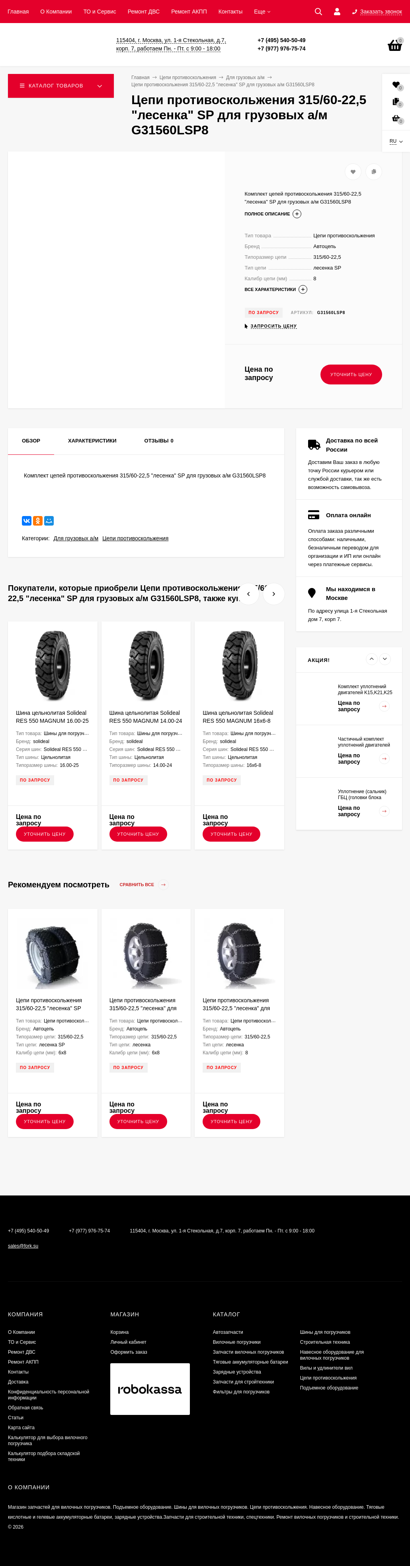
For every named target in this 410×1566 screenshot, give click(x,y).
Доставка (18, 1382)
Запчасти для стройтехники (243, 1382)
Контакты (230, 11)
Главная (18, 11)
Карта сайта (21, 1427)
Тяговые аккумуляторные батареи (250, 1362)
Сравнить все (144, 884)
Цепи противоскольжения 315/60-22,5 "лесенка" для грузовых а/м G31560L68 (143, 1008)
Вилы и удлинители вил (326, 1368)
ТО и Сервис (99, 11)
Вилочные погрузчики (237, 1342)
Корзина (119, 1332)
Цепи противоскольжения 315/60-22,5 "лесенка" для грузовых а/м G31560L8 (236, 1008)
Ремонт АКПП (189, 11)
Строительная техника (325, 1342)
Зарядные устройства (237, 1372)
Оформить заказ (128, 1352)
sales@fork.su (23, 1246)
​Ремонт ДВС (144, 11)
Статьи (15, 1417)
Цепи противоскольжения (135, 538)
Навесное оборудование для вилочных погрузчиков (332, 1355)
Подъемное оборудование (329, 1388)
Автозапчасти (228, 1332)
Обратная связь (25, 1408)
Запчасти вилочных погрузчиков (248, 1352)
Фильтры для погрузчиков (241, 1392)
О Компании (56, 11)
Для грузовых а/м (76, 538)
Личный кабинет (128, 1342)
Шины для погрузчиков (325, 1332)
